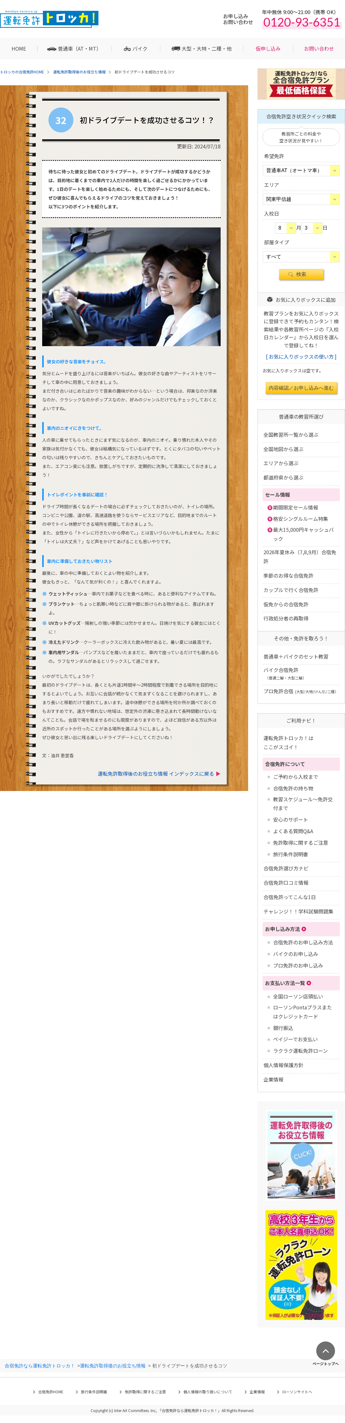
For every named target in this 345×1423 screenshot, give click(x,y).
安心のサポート (290, 819)
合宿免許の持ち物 (293, 788)
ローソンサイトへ (297, 1391)
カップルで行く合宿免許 (290, 590)
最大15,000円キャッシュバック (303, 534)
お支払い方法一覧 (285, 983)
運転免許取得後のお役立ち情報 (113, 1365)
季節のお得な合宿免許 (288, 575)
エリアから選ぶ (280, 463)
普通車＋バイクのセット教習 (295, 656)
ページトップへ (325, 1363)
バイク (140, 48)
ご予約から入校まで (295, 776)
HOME (19, 48)
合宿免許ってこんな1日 (289, 897)
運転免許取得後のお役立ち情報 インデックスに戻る (156, 773)
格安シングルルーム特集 (300, 518)
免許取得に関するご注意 (300, 842)
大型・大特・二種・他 (207, 48)
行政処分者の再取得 (285, 618)
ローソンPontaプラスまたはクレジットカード (302, 1011)
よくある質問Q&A (293, 831)
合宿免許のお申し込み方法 (303, 942)
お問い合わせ (319, 48)
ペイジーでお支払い (295, 1039)
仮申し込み (268, 48)
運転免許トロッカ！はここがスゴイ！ (288, 742)
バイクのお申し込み (295, 954)
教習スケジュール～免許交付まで (303, 803)
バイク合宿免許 (284, 673)
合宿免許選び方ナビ (285, 868)
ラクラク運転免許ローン (300, 1050)
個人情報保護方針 (283, 1065)
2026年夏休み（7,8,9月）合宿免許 (299, 556)
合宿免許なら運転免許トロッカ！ (40, 1365)
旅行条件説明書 (290, 854)
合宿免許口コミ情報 (285, 882)
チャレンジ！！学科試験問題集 (298, 911)
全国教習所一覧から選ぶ (290, 434)
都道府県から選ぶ (283, 477)
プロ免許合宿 (300, 691)
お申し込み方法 (282, 929)
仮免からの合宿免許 (285, 604)
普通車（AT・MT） (79, 48)
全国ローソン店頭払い (298, 996)
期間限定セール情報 (295, 507)
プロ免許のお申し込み (298, 965)
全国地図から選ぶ (283, 449)
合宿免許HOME (50, 1391)
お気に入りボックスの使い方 (301, 356)
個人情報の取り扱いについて (207, 1391)
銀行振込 (283, 1028)
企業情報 (273, 1079)
